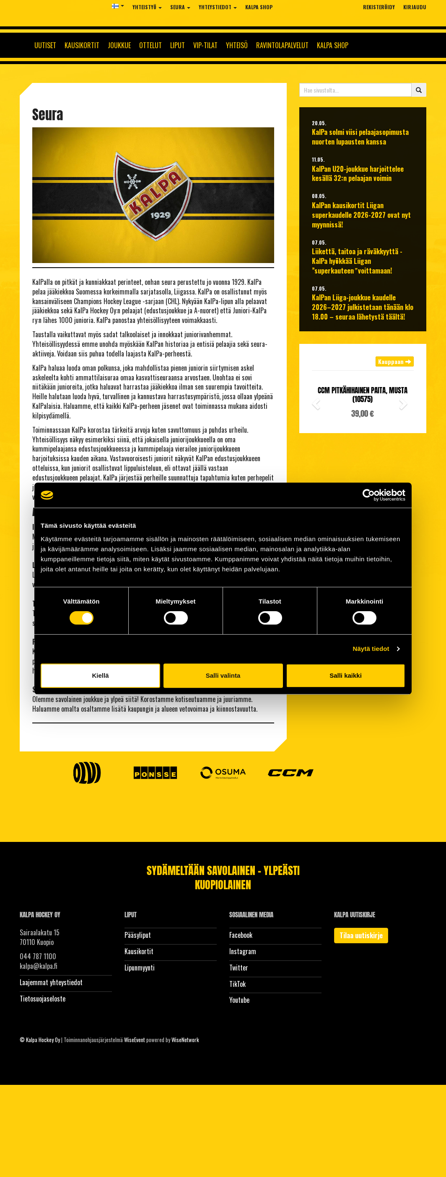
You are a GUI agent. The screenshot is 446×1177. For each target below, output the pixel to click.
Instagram (242, 951)
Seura (180, 6)
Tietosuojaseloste (42, 999)
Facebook (240, 935)
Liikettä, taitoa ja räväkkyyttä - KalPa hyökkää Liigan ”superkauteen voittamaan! (357, 261)
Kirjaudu (414, 6)
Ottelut (150, 45)
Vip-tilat (205, 45)
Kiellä (100, 675)
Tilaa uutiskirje (361, 935)
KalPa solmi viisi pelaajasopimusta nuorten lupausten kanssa (360, 137)
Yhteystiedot (218, 6)
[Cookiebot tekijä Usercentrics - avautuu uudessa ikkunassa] (368, 495)
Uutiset (45, 45)
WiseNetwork (185, 1039)
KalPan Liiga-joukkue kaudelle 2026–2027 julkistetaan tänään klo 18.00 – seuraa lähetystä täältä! (362, 307)
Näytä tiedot (371, 648)
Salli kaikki (345, 675)
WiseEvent (134, 1039)
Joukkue (119, 45)
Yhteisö (237, 45)
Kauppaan (394, 361)
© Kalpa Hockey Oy (40, 1039)
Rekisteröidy (379, 6)
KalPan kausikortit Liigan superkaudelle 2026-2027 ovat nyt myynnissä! (361, 215)
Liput (177, 45)
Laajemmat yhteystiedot (51, 982)
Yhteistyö (147, 6)
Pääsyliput (137, 935)
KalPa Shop (258, 6)
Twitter (238, 968)
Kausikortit (82, 45)
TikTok (237, 984)
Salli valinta (223, 675)
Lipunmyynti (139, 968)
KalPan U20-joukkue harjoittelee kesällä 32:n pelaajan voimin (358, 173)
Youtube (239, 1000)
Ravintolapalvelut (282, 45)
